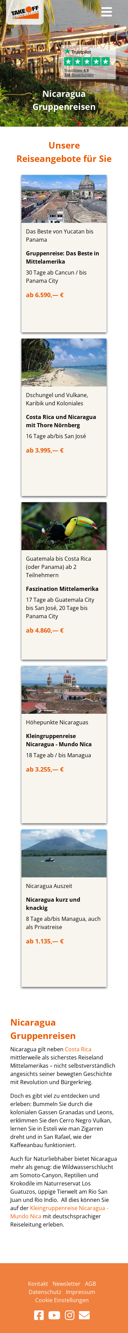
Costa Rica (78, 1049)
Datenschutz (45, 1292)
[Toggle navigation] (107, 12)
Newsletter (67, 1283)
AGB (90, 1283)
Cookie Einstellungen (62, 1300)
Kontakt (38, 1283)
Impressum (80, 1292)
